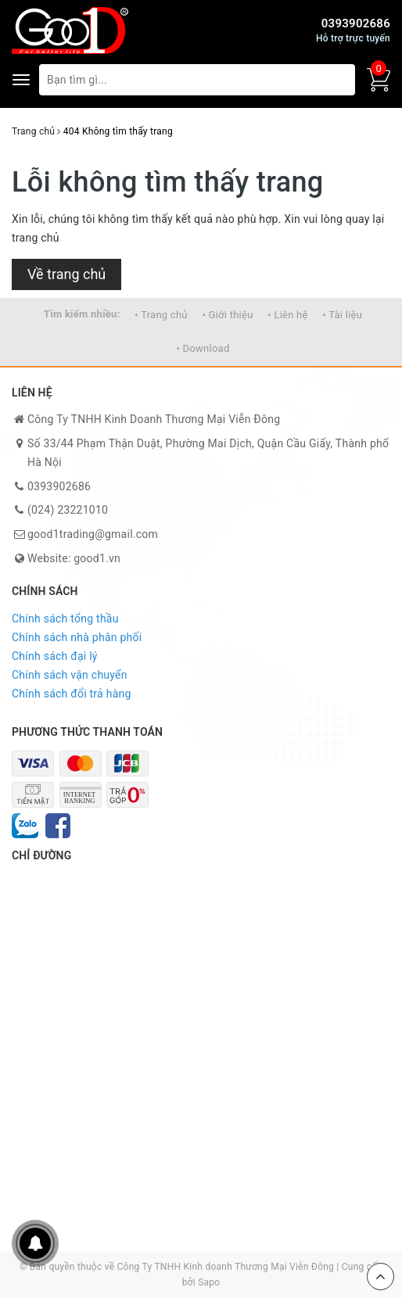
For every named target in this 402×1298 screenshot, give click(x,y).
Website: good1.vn (73, 558)
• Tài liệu (342, 315)
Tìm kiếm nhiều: (82, 314)
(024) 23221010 (67, 510)
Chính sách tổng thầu (65, 618)
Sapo (209, 1282)
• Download (203, 348)
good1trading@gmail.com (92, 534)
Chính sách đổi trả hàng (71, 693)
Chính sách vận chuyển (69, 675)
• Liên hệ (287, 315)
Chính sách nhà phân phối (77, 637)
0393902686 (355, 23)
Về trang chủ (66, 274)
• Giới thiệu (227, 315)
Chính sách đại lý (55, 656)
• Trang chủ (161, 315)
